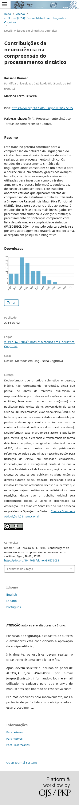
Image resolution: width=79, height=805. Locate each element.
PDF (13, 303)
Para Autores (14, 738)
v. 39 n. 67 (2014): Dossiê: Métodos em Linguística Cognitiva (35, 20)
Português (13, 607)
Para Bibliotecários (17, 745)
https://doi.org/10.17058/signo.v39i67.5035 (42, 108)
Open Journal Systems (21, 763)
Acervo (20, 14)
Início (7, 14)
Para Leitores (14, 732)
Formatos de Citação (20, 569)
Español (11, 601)
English (11, 594)
